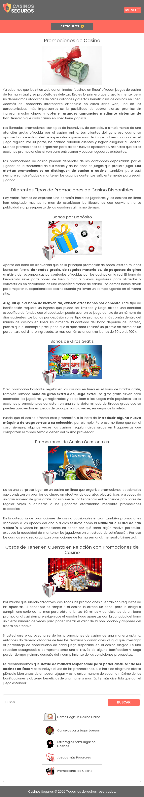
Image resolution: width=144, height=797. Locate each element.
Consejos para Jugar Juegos (78, 730)
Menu (132, 10)
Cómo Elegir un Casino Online (78, 717)
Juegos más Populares (74, 757)
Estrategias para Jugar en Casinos (76, 744)
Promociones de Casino (74, 771)
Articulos (72, 26)
